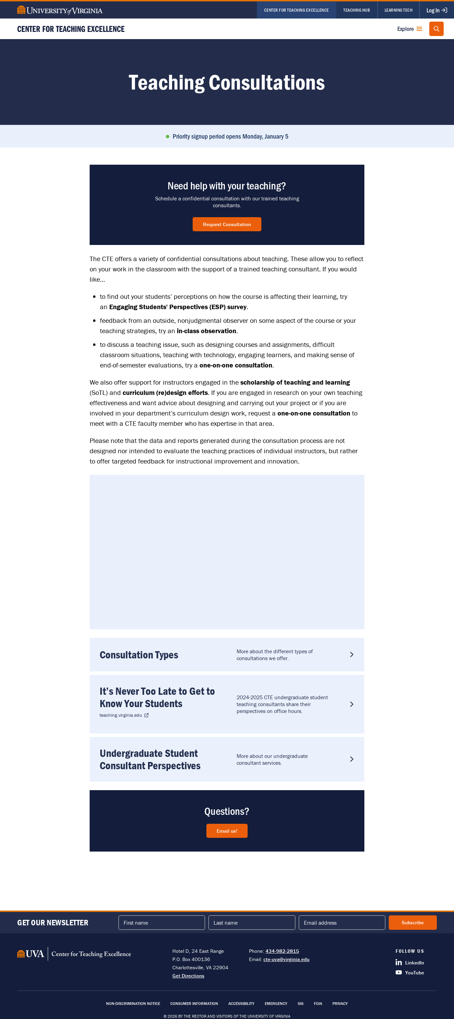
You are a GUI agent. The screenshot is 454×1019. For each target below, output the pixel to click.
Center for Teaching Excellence (296, 10)
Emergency (276, 1003)
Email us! (227, 832)
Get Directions (188, 975)
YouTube (410, 972)
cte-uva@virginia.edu (286, 959)
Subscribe (413, 922)
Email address (320, 922)
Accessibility (241, 1003)
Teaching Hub (356, 10)
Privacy (340, 1003)
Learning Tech (399, 10)
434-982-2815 (282, 951)
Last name (226, 922)
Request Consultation (227, 224)
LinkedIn (410, 962)
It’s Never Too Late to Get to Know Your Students (157, 698)
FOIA (318, 1003)
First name (136, 922)
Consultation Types (139, 654)
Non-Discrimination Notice (133, 1003)
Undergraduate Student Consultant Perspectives (150, 760)
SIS (301, 1003)
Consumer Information (194, 1003)
